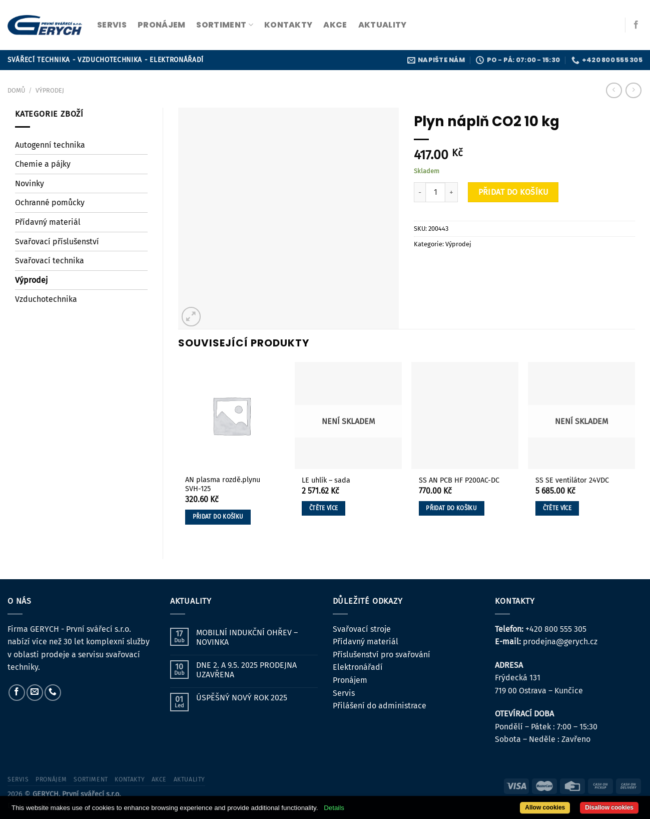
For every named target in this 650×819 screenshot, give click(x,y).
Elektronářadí (358, 667)
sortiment (224, 25)
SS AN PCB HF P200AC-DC (459, 480)
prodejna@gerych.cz (560, 641)
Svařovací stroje (362, 629)
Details (334, 807)
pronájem (162, 25)
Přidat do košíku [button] (218, 516)
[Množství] (435, 192)
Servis (344, 693)
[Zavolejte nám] (53, 692)
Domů (16, 90)
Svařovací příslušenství (57, 241)
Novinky (29, 183)
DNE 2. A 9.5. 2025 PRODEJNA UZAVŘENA (246, 669)
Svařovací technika (49, 260)
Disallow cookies (609, 807)
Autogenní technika (50, 145)
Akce (335, 25)
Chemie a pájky (43, 164)
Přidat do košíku (513, 192)
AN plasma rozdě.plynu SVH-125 (222, 485)
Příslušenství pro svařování (381, 654)
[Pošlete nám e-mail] (35, 692)
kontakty (288, 25)
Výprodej (50, 90)
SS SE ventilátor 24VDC (572, 480)
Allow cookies (545, 807)
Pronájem (350, 680)
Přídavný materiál (48, 222)
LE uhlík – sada (326, 480)
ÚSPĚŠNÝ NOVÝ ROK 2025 (241, 697)
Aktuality (382, 25)
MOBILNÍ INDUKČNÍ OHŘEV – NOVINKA (247, 637)
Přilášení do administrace (379, 705)
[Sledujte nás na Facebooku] (636, 25)
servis (112, 25)
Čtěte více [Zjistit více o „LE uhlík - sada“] (323, 508)
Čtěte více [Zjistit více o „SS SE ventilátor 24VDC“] (557, 508)
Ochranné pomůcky (50, 202)
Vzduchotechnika (46, 299)
